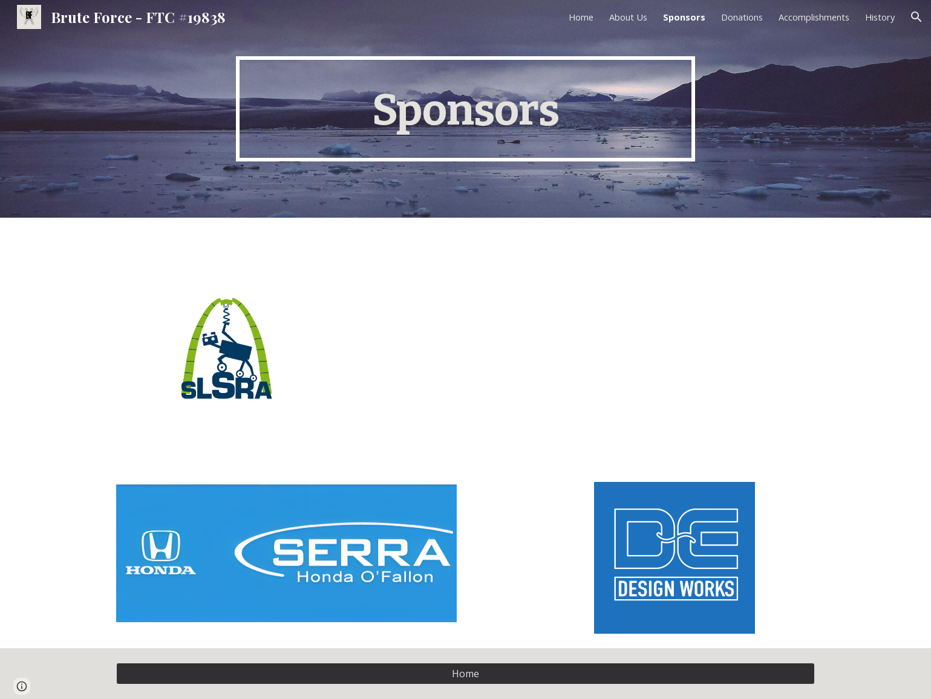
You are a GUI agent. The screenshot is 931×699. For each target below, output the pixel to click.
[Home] (465, 673)
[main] (466, 108)
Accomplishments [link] (814, 17)
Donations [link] (742, 17)
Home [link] (581, 17)
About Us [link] (628, 17)
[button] (916, 16)
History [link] (880, 17)
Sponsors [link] (684, 17)
